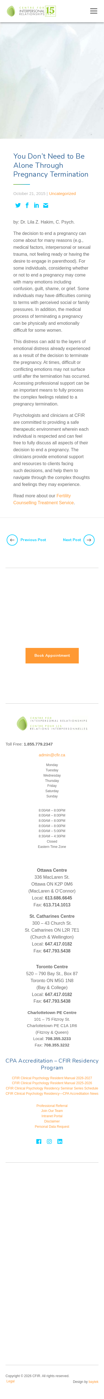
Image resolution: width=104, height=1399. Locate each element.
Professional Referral (51, 1106)
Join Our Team (52, 1111)
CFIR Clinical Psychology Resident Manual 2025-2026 (52, 1083)
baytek (93, 1382)
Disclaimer (52, 1121)
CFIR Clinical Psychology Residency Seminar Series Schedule (52, 1088)
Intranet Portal (52, 1116)
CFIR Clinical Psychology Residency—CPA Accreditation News (52, 1094)
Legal (10, 1381)
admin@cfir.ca (52, 754)
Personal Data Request (52, 1127)
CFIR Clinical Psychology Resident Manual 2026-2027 (52, 1078)
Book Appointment (52, 655)
